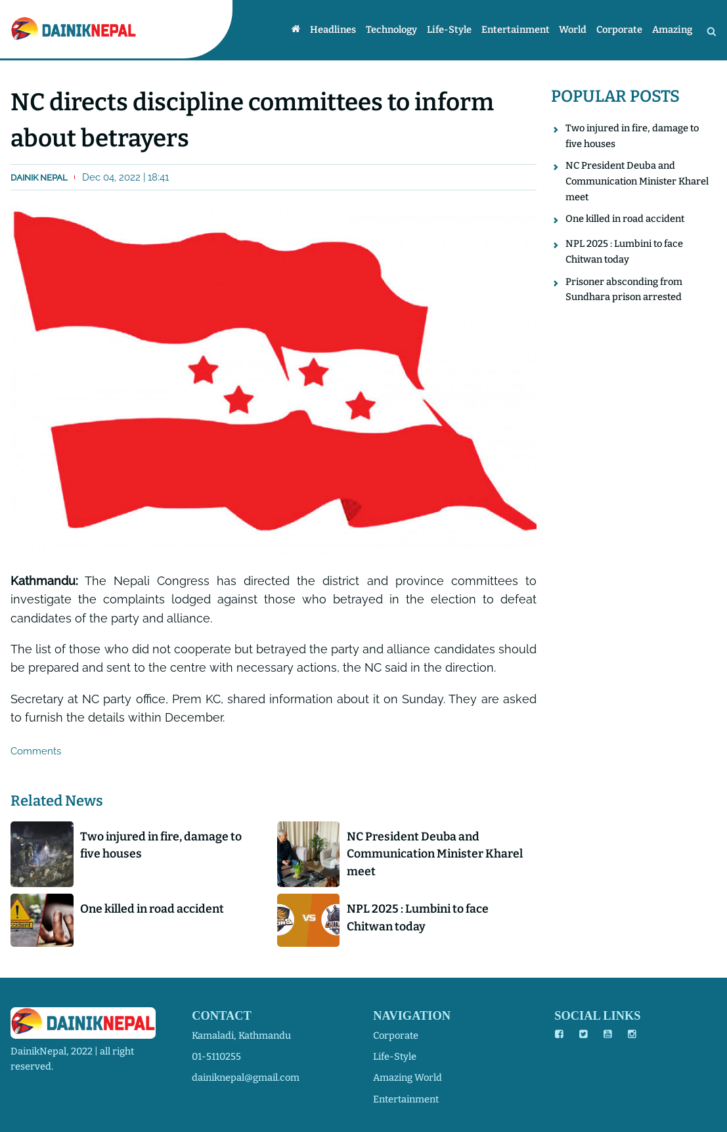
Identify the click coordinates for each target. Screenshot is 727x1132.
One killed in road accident (152, 909)
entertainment (406, 1099)
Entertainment (515, 30)
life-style (394, 1056)
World (572, 30)
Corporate (619, 30)
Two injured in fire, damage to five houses (161, 845)
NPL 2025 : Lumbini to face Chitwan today (418, 917)
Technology (391, 30)
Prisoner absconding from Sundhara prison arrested (623, 289)
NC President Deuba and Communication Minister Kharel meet (435, 854)
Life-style (449, 30)
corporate (395, 1035)
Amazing (672, 30)
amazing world (407, 1077)
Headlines (333, 30)
